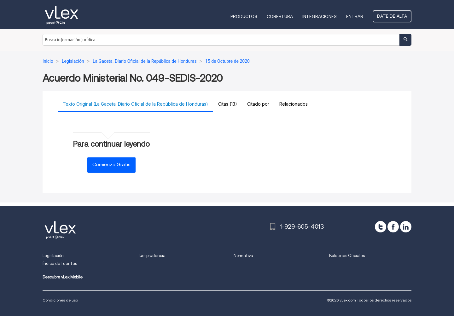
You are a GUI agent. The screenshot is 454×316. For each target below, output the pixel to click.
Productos (243, 16)
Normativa (243, 255)
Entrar (354, 16)
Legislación (53, 255)
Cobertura (280, 16)
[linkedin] (405, 226)
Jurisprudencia (152, 255)
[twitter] (380, 226)
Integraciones (319, 16)
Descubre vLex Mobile (63, 277)
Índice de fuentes (60, 263)
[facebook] (393, 226)
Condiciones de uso (60, 300)
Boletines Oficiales (347, 255)
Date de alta (392, 16)
